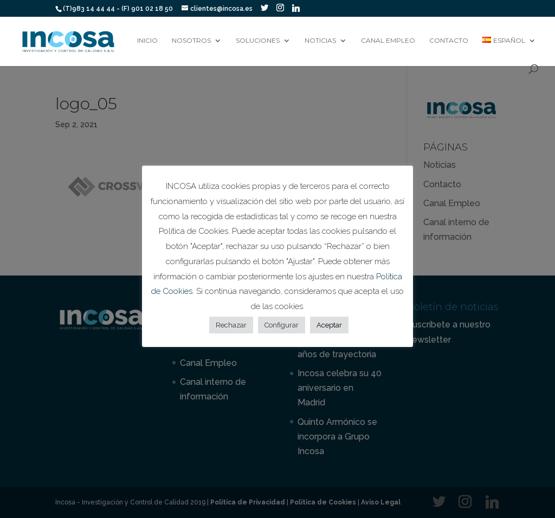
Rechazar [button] (231, 325)
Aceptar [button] (329, 325)
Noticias (320, 40)
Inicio (147, 40)
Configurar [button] (281, 325)
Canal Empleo (388, 40)
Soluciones (258, 40)
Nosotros (191, 40)
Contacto (448, 40)
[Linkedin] (296, 8)
